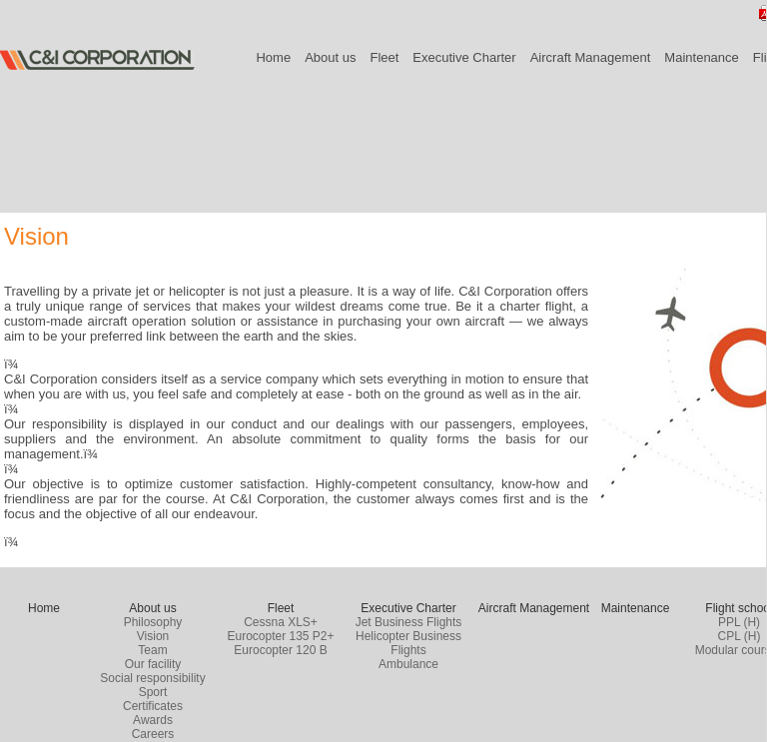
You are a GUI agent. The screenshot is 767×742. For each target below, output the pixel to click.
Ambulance (408, 664)
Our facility (153, 664)
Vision (153, 636)
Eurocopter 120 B (280, 650)
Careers (153, 734)
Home (273, 57)
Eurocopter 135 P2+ (280, 636)
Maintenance (701, 57)
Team (152, 650)
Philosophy (153, 622)
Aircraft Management (590, 57)
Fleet (384, 57)
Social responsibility (152, 678)
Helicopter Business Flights (408, 643)
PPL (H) (739, 622)
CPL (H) (739, 636)
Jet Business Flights (409, 622)
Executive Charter (463, 57)
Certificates (153, 706)
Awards (153, 720)
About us (330, 57)
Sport (153, 692)
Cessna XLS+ (281, 622)
